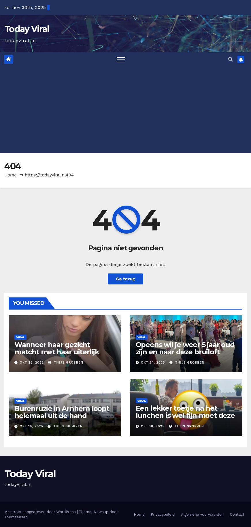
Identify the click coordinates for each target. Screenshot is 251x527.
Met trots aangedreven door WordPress (40, 512)
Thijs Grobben (65, 362)
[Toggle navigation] (121, 59)
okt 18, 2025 (153, 426)
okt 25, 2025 (32, 362)
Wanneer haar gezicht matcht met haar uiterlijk (56, 348)
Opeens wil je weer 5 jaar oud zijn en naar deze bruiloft (185, 348)
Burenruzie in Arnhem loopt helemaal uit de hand (61, 412)
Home (10, 175)
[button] (230, 59)
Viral (20, 337)
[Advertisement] (125, 110)
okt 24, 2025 (153, 362)
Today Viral (26, 29)
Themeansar (15, 517)
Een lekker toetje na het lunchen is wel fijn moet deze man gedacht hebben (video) (185, 415)
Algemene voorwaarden (202, 514)
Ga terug (125, 279)
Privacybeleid (163, 514)
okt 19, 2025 (31, 426)
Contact (237, 514)
